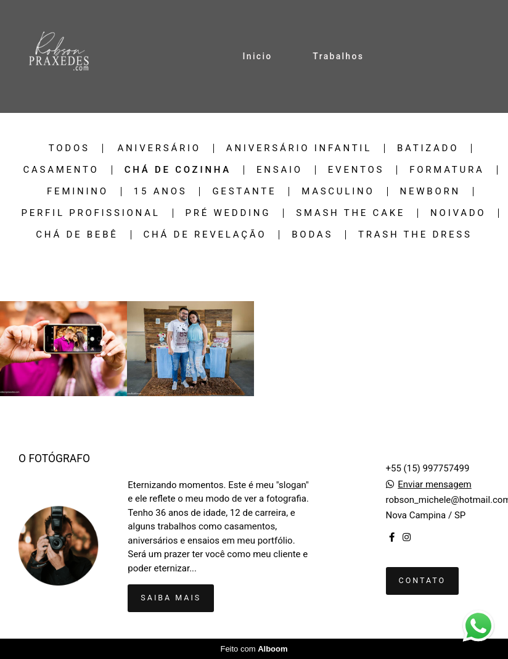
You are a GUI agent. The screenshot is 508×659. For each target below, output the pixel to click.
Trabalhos (338, 56)
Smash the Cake (350, 213)
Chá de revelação (205, 234)
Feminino (78, 191)
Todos (69, 148)
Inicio (257, 56)
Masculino (337, 191)
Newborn (430, 191)
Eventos (356, 170)
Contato (422, 580)
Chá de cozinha (178, 170)
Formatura (446, 170)
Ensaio (279, 170)
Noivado (458, 213)
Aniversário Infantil (299, 148)
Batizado (428, 148)
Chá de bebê (77, 234)
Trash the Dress (415, 234)
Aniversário (158, 148)
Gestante (244, 191)
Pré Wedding (228, 213)
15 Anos (160, 191)
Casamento (61, 170)
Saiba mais (171, 597)
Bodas (312, 234)
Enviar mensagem (435, 484)
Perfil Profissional (91, 213)
